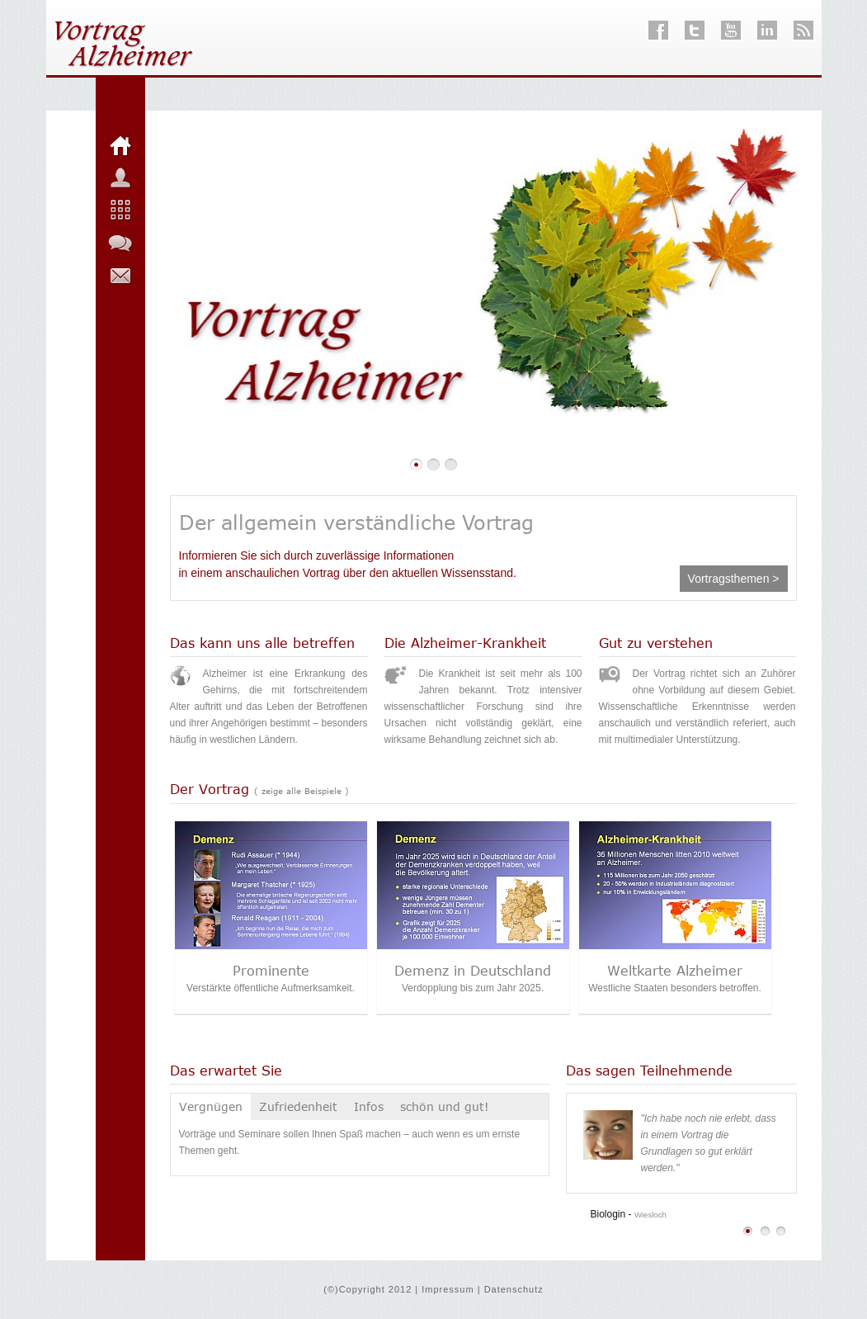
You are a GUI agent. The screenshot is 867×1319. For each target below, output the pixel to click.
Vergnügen (211, 1106)
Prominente (271, 970)
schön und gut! (444, 1106)
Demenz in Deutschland (472, 970)
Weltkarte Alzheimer (674, 970)
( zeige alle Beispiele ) (301, 791)
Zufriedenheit (298, 1106)
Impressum (448, 1289)
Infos (369, 1106)
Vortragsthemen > (734, 578)
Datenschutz (514, 1289)
